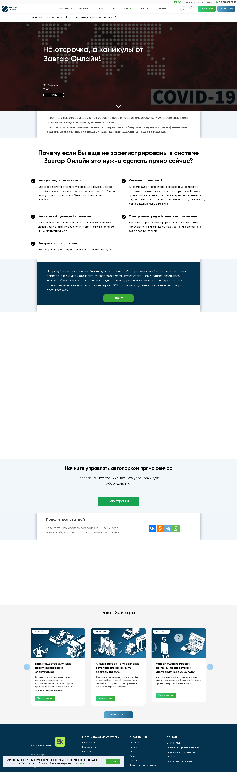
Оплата (171, 757)
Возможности (65, 9)
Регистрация (207, 9)
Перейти (118, 298)
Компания (134, 743)
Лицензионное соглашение (181, 752)
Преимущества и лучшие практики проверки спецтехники (53, 668)
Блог (113, 9)
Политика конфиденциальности (183, 747)
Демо (126, 9)
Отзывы (133, 761)
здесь (81, 763)
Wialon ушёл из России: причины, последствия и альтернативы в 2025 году (175, 668)
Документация (174, 743)
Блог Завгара (52, 17)
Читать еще (118, 714)
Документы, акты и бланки (142, 765)
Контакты (143, 9)
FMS (54, 95)
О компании (160, 9)
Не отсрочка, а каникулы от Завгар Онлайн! (90, 17)
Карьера (133, 747)
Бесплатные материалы (179, 761)
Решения (83, 9)
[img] (175, 2)
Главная (36, 17)
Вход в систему (226, 9)
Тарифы (99, 9)
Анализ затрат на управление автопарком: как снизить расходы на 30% (118, 668)
